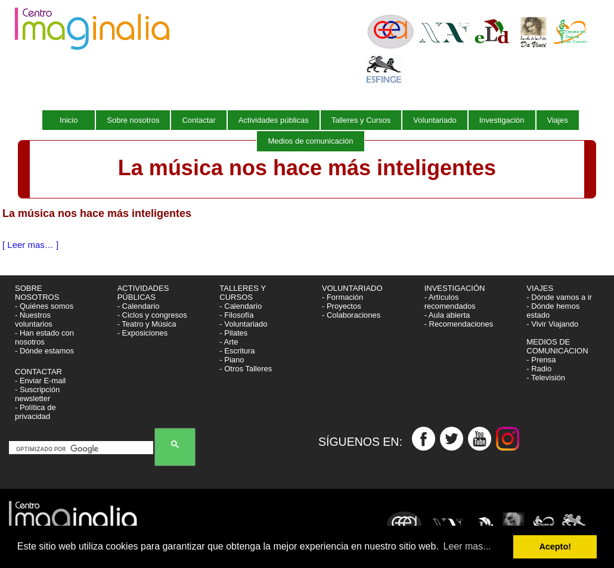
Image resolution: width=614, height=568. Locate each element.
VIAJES (540, 288)
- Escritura (237, 350)
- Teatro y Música (146, 323)
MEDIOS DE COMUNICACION (557, 346)
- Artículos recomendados (450, 302)
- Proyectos (341, 306)
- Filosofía (236, 315)
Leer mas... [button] (467, 546)
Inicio (68, 120)
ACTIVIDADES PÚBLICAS (143, 293)
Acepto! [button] (555, 546)
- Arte (228, 341)
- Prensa (541, 359)
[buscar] (83, 449)
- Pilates (233, 332)
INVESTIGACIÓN (455, 288)
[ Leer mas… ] (30, 245)
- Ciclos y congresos (152, 315)
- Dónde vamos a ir (559, 297)
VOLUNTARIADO (353, 288)
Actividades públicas (273, 120)
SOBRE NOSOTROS (37, 293)
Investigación (502, 120)
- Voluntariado (243, 323)
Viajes (557, 120)
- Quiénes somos (44, 306)
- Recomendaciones (459, 323)
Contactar (198, 120)
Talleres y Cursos (361, 120)
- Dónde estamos (44, 350)
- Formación (342, 297)
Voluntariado (434, 120)
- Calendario (138, 306)
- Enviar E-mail (40, 380)
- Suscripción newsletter (37, 394)
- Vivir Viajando (552, 323)
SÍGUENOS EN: (365, 442)
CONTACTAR (38, 371)
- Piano (231, 359)
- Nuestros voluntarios (33, 319)
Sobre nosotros (133, 120)
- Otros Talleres (245, 368)
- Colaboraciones (351, 315)
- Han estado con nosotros (44, 337)
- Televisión (545, 377)
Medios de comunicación (310, 140)
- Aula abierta (447, 315)
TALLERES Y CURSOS (242, 293)
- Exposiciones (142, 332)
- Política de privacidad (35, 412)
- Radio (538, 368)
